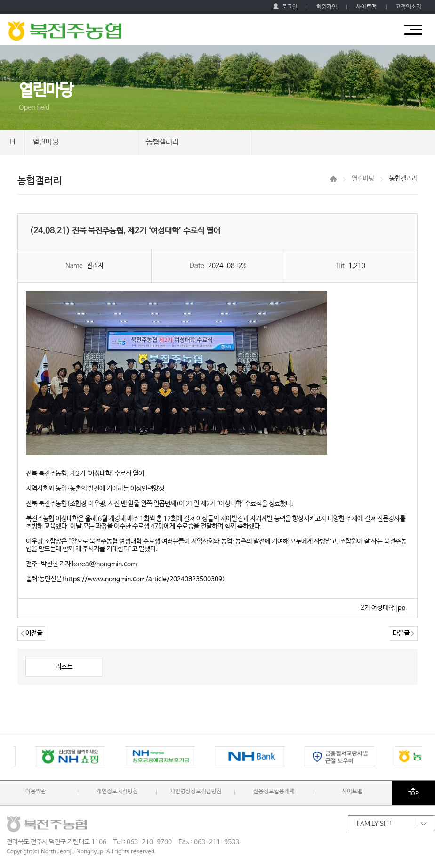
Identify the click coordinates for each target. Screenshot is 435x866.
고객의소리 (408, 7)
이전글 (31, 633)
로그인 (285, 7)
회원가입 (326, 7)
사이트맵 (366, 7)
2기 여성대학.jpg (383, 608)
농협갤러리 (162, 142)
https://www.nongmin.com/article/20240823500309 (143, 579)
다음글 (403, 633)
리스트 (64, 666)
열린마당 (45, 142)
